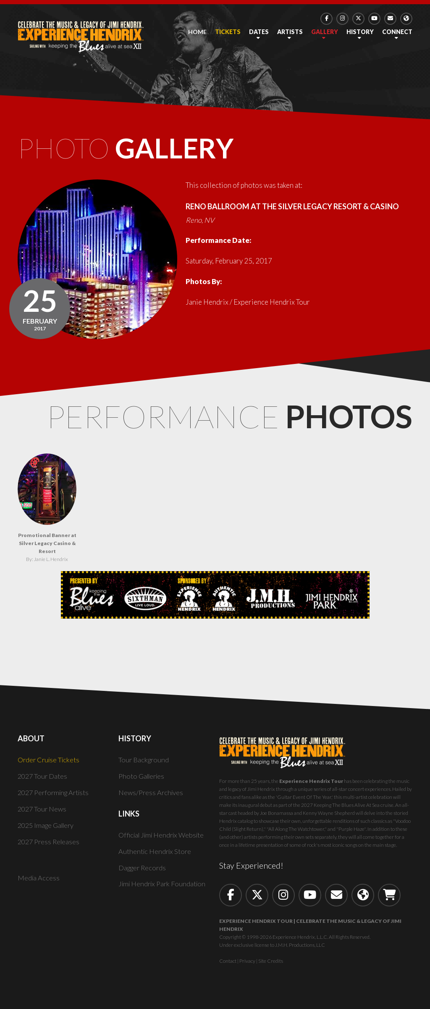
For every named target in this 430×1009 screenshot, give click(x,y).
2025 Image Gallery (48, 829)
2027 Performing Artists (56, 796)
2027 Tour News (43, 813)
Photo (142, 150)
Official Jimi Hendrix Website (164, 839)
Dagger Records (143, 871)
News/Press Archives (152, 796)
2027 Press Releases (50, 845)
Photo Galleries (143, 780)
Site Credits (270, 965)
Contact (227, 965)
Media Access (39, 882)
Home (197, 31)
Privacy (247, 965)
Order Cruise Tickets (50, 763)
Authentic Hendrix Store (156, 855)
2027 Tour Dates (43, 780)
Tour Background (144, 763)
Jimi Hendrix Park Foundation (164, 888)
